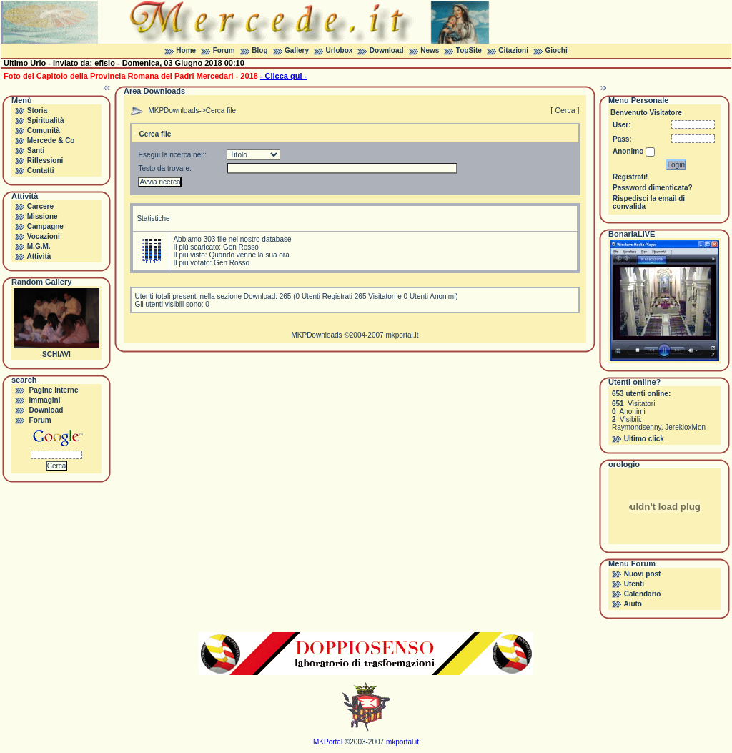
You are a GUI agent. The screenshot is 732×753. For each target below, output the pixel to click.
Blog (259, 50)
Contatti (40, 170)
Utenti (634, 584)
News (429, 50)
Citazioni (513, 50)
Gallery (297, 50)
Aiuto (632, 604)
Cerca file (221, 110)
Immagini (45, 400)
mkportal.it (401, 335)
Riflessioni (45, 160)
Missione (42, 216)
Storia (37, 110)
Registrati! (630, 177)
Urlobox (339, 50)
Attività (38, 256)
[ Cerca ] (564, 110)
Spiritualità (45, 120)
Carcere (40, 206)
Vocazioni (43, 236)
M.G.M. (39, 246)
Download (387, 50)
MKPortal (327, 742)
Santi (35, 150)
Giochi (556, 50)
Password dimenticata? (653, 188)
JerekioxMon (685, 427)
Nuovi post (642, 574)
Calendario (642, 594)
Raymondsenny (636, 427)
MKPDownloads (173, 110)
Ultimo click (644, 439)
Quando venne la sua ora (249, 255)
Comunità (43, 130)
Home (186, 50)
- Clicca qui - (283, 76)
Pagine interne (54, 390)
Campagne (45, 226)
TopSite (469, 50)
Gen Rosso (241, 247)
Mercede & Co (51, 140)
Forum (224, 50)
